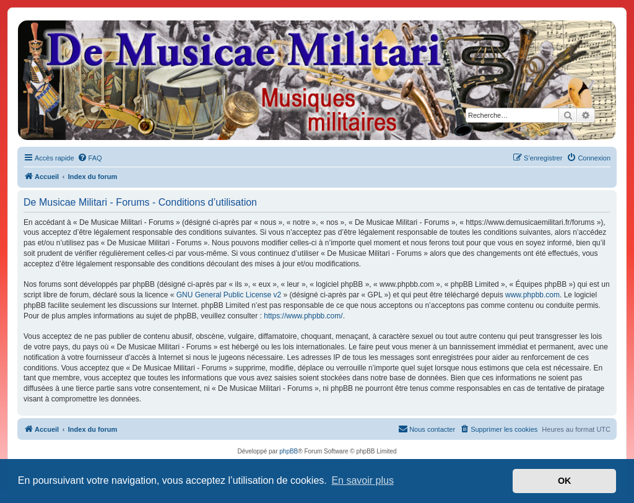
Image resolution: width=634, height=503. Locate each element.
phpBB (288, 451)
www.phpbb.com (532, 295)
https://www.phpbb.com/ (303, 316)
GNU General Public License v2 (228, 295)
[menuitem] (89, 158)
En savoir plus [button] (362, 480)
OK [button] (564, 481)
